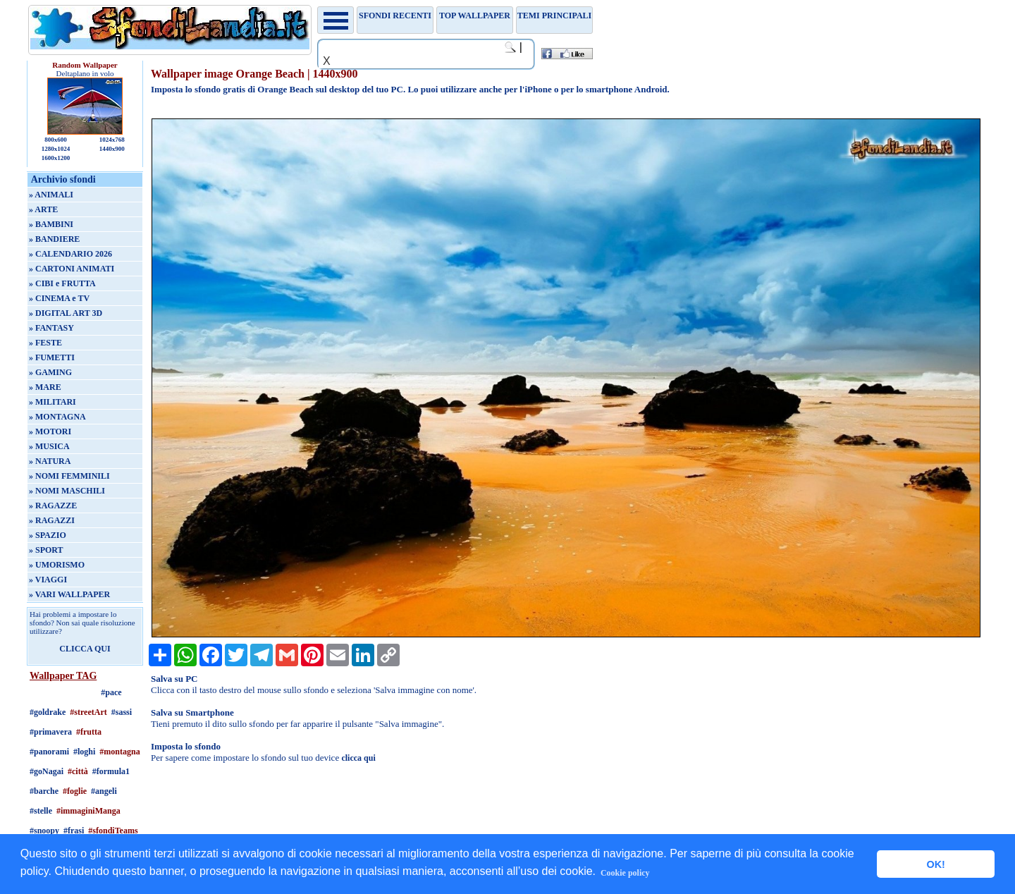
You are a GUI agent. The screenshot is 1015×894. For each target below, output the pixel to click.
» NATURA (49, 461)
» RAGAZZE (53, 505)
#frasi (73, 830)
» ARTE (43, 209)
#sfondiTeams (112, 830)
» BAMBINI (51, 224)
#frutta (89, 732)
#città (78, 771)
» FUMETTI (52, 357)
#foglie (75, 791)
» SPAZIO (47, 535)
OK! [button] (935, 864)
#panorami (49, 752)
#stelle (41, 811)
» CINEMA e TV (59, 298)
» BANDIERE (54, 239)
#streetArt (88, 712)
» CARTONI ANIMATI (71, 269)
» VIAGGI (48, 579)
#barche (44, 791)
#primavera (51, 732)
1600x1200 (56, 157)
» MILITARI (52, 402)
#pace (111, 692)
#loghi (84, 752)
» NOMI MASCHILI (67, 491)
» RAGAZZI (52, 520)
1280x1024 (56, 148)
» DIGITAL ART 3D (65, 313)
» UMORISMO (57, 565)
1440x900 (112, 148)
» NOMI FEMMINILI (69, 476)
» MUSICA (49, 446)
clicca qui (358, 758)
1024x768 (112, 139)
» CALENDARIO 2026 (70, 254)
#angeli (104, 791)
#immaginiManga (88, 811)
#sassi (121, 712)
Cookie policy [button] (625, 873)
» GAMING (50, 372)
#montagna (119, 752)
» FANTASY (51, 328)
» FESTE (45, 343)
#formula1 (111, 771)
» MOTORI (50, 431)
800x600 (55, 139)
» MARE (45, 387)
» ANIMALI (51, 195)
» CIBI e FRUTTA (62, 283)
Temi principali (554, 15)
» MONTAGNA (57, 417)
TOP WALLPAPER (474, 15)
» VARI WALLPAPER (69, 594)
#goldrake (48, 712)
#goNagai (46, 771)
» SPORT (46, 550)
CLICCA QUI (84, 649)
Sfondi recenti (395, 15)
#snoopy (44, 830)
